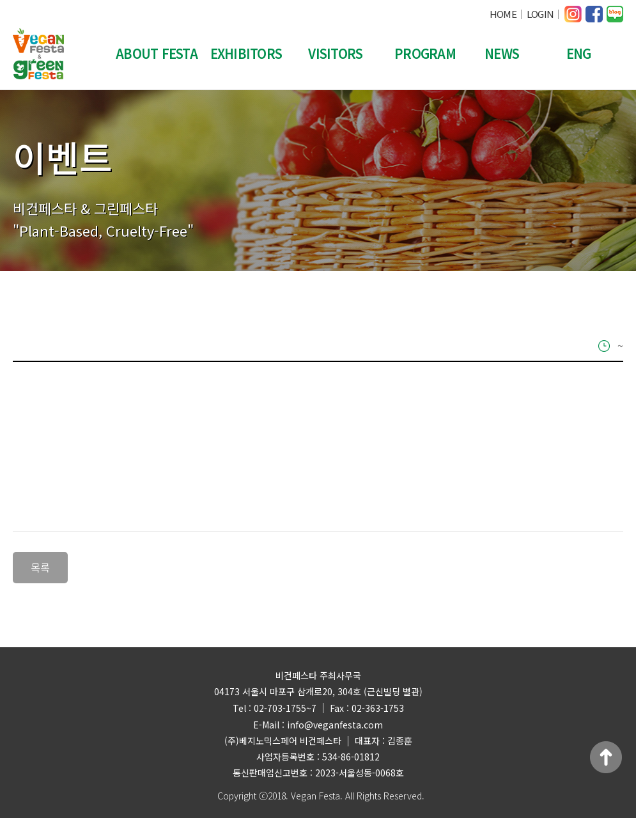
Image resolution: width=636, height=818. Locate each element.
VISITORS (335, 53)
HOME (503, 13)
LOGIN (540, 13)
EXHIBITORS (246, 53)
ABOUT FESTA (157, 53)
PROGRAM (425, 53)
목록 (40, 567)
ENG (578, 53)
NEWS (502, 53)
